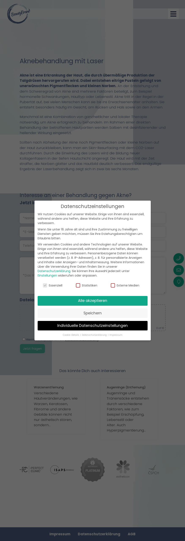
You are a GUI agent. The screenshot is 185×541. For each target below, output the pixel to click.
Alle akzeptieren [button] (92, 300)
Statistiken (86, 285)
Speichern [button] (93, 313)
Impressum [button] (116, 335)
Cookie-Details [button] (71, 335)
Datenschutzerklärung (54, 271)
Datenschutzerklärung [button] (94, 335)
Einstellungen (47, 275)
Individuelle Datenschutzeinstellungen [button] (92, 325)
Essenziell (52, 285)
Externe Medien (125, 285)
